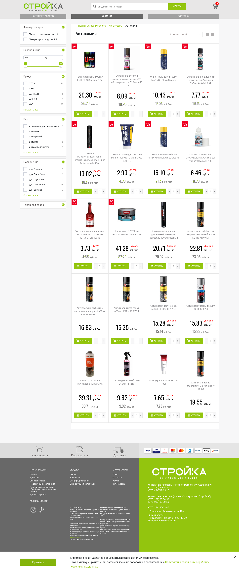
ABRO (46, 89)
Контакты (117, 477)
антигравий (46, 137)
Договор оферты (38, 494)
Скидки (107, 16)
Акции (73, 474)
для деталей (46, 190)
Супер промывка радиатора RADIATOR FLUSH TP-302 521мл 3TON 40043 (90, 234)
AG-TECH (46, 94)
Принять (38, 562)
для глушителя (46, 179)
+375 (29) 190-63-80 (158, 507)
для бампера (46, 169)
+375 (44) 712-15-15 (158, 490)
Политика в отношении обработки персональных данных (43, 489)
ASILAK (46, 99)
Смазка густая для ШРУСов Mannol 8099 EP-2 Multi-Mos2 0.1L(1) (126, 157)
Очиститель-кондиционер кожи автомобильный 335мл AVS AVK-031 (201, 80)
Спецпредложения (79, 481)
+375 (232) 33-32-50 (158, 502)
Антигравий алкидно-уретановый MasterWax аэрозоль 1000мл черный (164, 234)
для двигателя (46, 185)
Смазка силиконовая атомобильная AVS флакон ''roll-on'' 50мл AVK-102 (200, 157)
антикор (46, 142)
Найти (177, 6)
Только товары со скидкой (43, 34)
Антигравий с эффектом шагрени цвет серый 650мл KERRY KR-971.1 (200, 234)
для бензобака (46, 174)
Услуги (116, 481)
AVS (46, 104)
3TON (46, 83)
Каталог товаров (43, 16)
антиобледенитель (46, 147)
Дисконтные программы (82, 484)
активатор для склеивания (46, 126)
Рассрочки (75, 477)
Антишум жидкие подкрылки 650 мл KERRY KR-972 (201, 385)
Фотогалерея (119, 484)
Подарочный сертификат (42, 484)
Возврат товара (37, 481)
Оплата (33, 474)
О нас (115, 474)
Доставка (183, 16)
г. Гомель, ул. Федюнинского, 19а (166, 511)
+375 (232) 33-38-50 (158, 487)
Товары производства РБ (43, 39)
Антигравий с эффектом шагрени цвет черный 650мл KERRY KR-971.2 (89, 311)
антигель (46, 131)
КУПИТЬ (84, 113)
